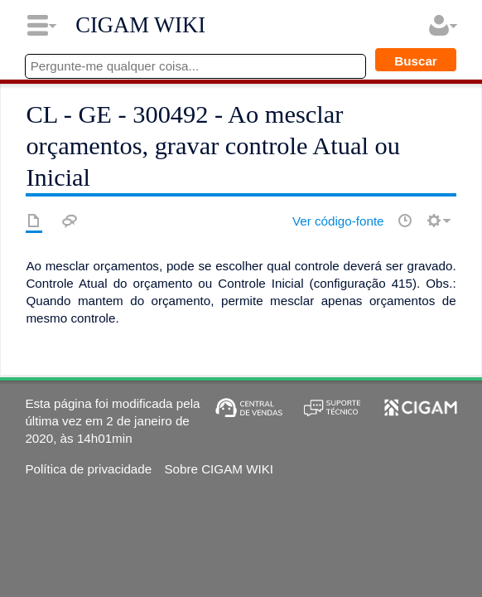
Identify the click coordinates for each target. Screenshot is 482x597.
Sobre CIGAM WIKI (218, 469)
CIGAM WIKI (140, 24)
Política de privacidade (88, 469)
